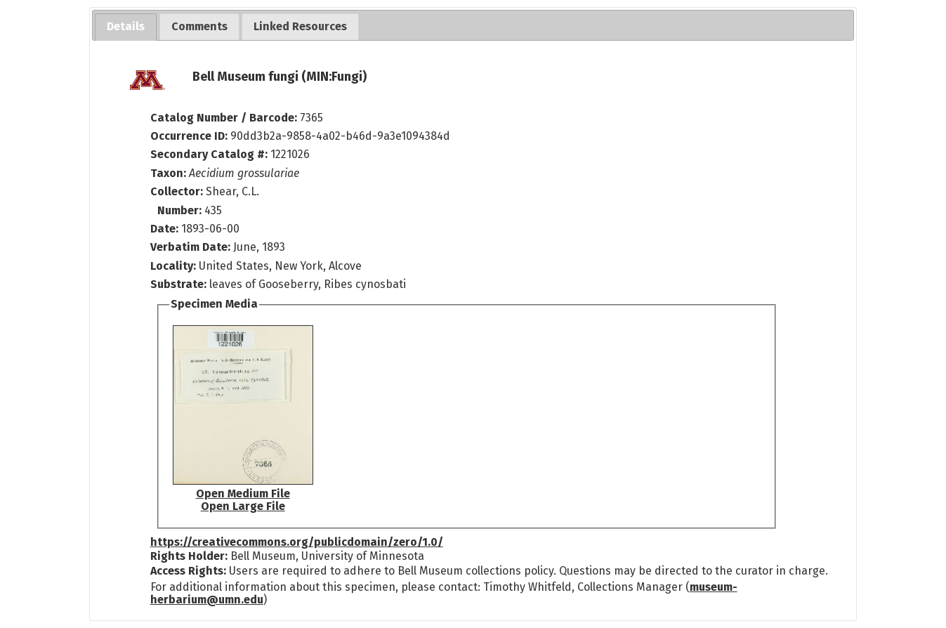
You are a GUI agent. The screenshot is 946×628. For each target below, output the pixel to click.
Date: (164, 228)
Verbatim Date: (190, 247)
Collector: (178, 191)
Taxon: (168, 173)
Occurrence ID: (190, 136)
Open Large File (243, 506)
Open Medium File (243, 493)
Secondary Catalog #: (209, 154)
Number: (180, 210)
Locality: (173, 266)
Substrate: (179, 284)
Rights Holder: (189, 556)
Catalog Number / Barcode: (225, 117)
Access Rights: (188, 570)
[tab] (126, 27)
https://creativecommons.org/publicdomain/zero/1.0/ (296, 542)
